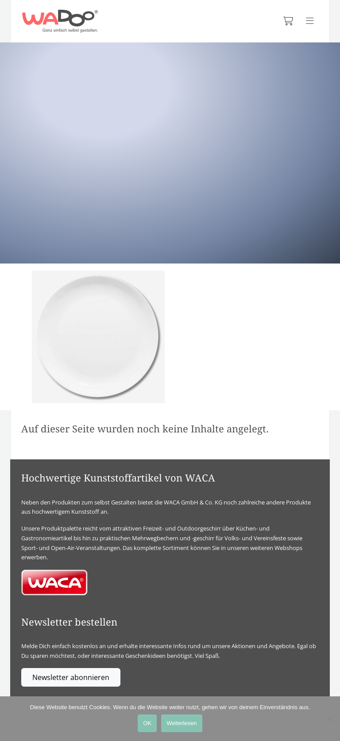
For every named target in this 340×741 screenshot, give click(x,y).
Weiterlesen (181, 723)
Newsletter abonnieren (70, 677)
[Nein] (329, 718)
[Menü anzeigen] (310, 21)
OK (147, 723)
